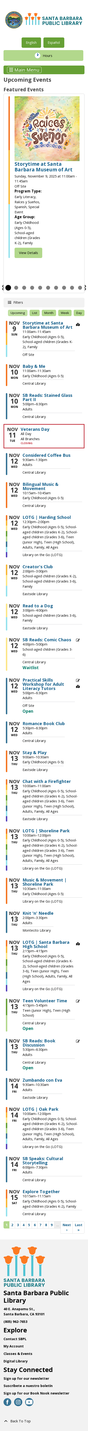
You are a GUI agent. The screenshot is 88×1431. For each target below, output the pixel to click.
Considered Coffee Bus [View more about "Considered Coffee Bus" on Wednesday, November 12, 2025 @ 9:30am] (46, 455)
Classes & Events (18, 1353)
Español (54, 42)
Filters (17, 302)
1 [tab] (8, 288)
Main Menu (24, 70)
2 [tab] (16, 288)
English (31, 42)
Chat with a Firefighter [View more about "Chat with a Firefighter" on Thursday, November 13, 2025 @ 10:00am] (47, 781)
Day (79, 313)
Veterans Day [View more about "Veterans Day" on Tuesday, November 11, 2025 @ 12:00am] (35, 429)
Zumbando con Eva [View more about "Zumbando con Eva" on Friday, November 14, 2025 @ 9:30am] (42, 1080)
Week (65, 313)
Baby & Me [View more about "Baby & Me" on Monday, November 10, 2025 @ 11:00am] (34, 366)
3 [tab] (24, 288)
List (34, 313)
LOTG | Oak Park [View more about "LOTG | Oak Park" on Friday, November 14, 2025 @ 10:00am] (40, 1109)
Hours (51, 55)
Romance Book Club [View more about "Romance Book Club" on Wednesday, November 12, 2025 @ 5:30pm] (44, 723)
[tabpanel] (44, 177)
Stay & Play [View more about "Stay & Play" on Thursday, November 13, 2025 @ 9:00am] (34, 752)
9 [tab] (72, 288)
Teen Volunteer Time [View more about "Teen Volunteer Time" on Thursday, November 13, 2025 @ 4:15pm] (45, 1001)
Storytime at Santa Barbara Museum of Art (44, 167)
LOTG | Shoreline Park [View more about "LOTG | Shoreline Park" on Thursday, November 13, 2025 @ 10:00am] (46, 831)
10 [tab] (80, 288)
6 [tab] (48, 288)
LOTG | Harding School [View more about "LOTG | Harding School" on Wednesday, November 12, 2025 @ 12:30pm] (47, 517)
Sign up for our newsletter (26, 1378)
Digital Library (15, 1361)
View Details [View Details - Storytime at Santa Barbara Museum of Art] (28, 253)
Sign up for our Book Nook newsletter (37, 1393)
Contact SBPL (15, 1339)
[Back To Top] (44, 1421)
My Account (14, 1346)
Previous (2, 288)
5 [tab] (40, 288)
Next (85, 288)
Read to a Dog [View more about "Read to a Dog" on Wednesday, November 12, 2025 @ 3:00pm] (38, 606)
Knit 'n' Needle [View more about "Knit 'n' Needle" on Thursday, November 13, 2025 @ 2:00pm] (38, 913)
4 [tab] (32, 288)
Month (49, 313)
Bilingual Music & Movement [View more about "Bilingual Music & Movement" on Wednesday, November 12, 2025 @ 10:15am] (40, 486)
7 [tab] (56, 288)
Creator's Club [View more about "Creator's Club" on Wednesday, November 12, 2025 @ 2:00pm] (38, 566)
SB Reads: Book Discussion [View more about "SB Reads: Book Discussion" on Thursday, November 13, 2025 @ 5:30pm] (39, 1043)
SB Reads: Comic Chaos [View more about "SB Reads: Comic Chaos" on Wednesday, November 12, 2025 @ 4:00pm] (47, 640)
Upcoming (18, 313)
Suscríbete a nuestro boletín (28, 1385)
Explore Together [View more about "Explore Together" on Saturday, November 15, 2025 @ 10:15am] (41, 1191)
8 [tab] (64, 288)
